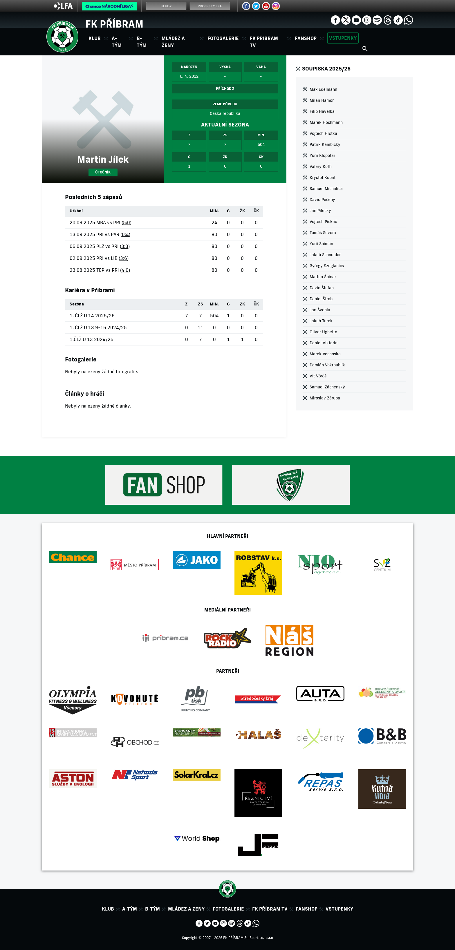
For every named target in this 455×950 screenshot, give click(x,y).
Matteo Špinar (323, 276)
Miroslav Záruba (325, 398)
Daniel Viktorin (323, 342)
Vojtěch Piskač (323, 221)
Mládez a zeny (186, 909)
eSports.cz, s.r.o (260, 937)
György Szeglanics (327, 265)
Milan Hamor (322, 100)
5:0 (126, 222)
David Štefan (322, 287)
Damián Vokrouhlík (327, 365)
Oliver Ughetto (323, 331)
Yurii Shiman (321, 243)
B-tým (152, 909)
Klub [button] (95, 38)
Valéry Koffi (321, 166)
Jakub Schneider (325, 254)
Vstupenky (343, 38)
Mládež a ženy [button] (173, 41)
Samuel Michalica (326, 188)
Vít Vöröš (318, 376)
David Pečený (322, 199)
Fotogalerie (223, 38)
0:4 (125, 234)
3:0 (124, 246)
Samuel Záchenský (327, 387)
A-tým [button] (117, 41)
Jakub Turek (321, 320)
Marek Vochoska (325, 354)
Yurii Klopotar (322, 155)
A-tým (129, 909)
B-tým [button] (142, 41)
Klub (108, 909)
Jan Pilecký (320, 210)
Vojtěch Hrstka (323, 133)
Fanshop (306, 38)
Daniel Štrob (321, 298)
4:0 (125, 270)
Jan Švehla (320, 309)
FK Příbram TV (264, 41)
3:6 (123, 258)
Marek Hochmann (326, 122)
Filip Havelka (322, 111)
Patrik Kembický (325, 144)
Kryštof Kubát (322, 177)
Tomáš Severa (323, 232)
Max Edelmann (323, 89)
